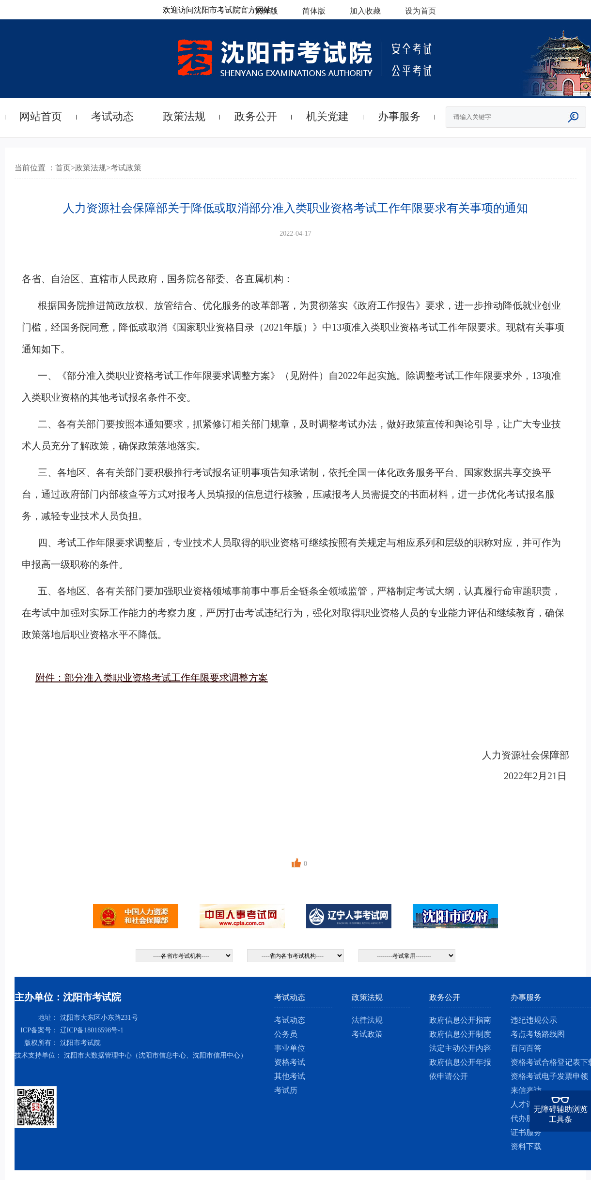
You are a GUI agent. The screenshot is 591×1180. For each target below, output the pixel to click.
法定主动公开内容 (460, 1048)
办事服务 (399, 116)
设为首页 (420, 11)
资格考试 (289, 1062)
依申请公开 (448, 1076)
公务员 (285, 1034)
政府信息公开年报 (460, 1062)
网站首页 (40, 116)
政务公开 (255, 116)
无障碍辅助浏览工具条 (560, 1114)
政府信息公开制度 (460, 1034)
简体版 (314, 11)
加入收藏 (365, 11)
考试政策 (125, 168)
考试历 (285, 1090)
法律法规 (367, 1020)
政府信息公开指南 (460, 1020)
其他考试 (289, 1076)
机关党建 (327, 116)
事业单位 (289, 1048)
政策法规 (184, 116)
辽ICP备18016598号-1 (92, 1030)
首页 (63, 168)
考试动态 (112, 116)
